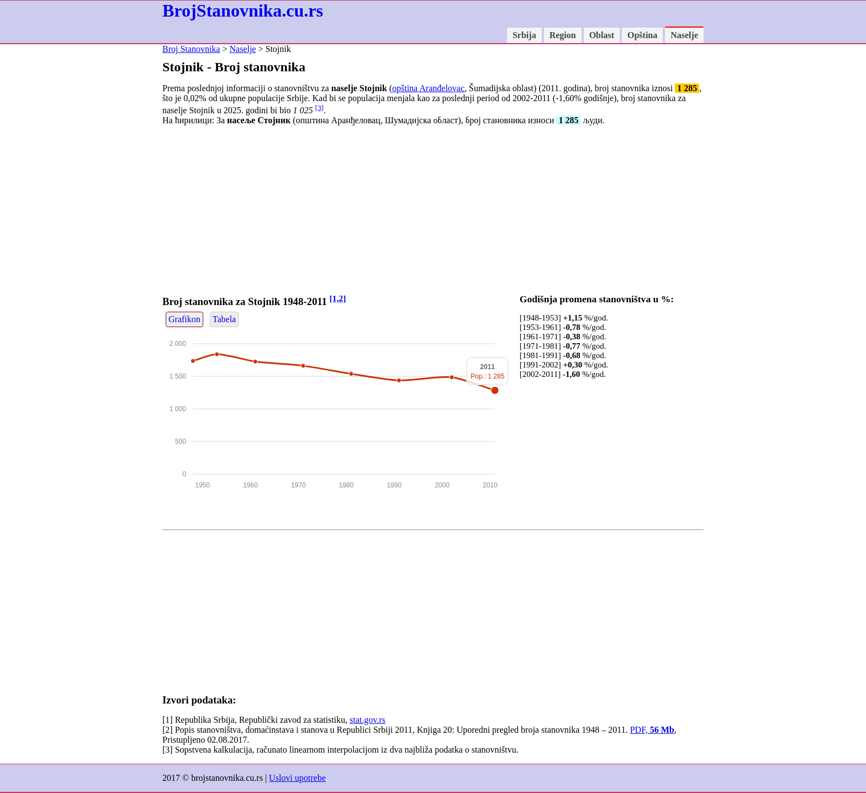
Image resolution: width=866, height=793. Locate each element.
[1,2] (338, 298)
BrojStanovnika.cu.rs (242, 10)
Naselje (684, 35)
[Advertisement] (433, 211)
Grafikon (184, 319)
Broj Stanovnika (191, 49)
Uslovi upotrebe (297, 778)
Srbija (524, 35)
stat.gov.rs (368, 719)
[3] (319, 107)
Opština (642, 35)
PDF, (652, 729)
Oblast (601, 35)
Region (563, 35)
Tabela (224, 319)
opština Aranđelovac (428, 88)
